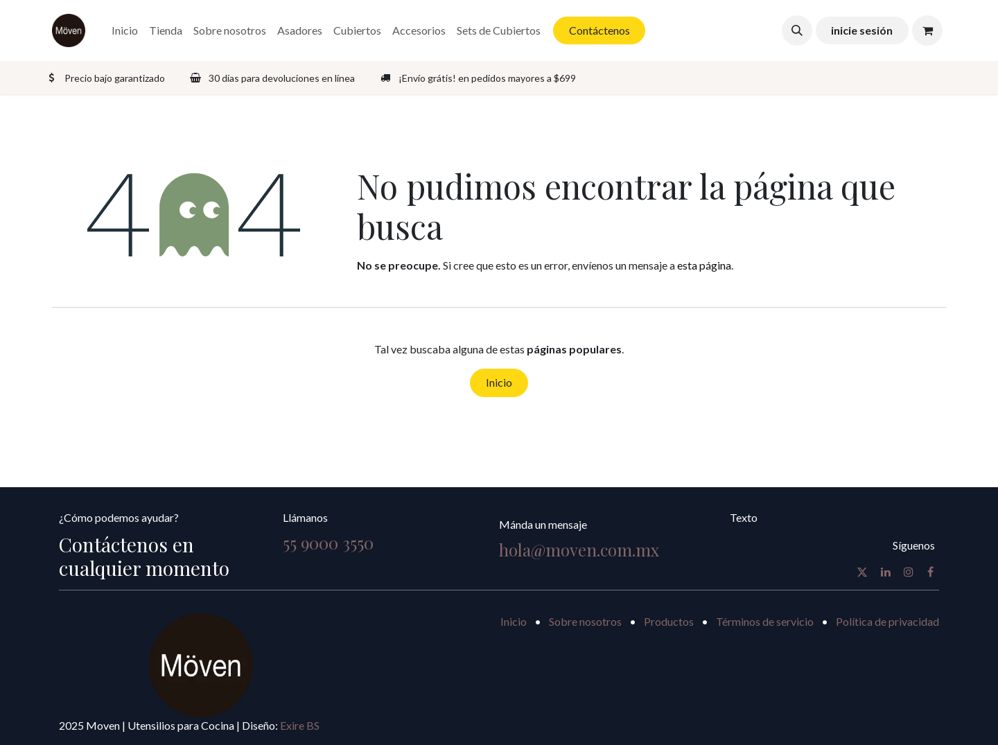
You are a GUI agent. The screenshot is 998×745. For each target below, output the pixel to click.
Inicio (499, 382)
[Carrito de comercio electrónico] (927, 30)
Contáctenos (599, 30)
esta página (704, 265)
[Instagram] (908, 572)
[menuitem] (124, 30)
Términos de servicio (765, 621)
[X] (862, 572)
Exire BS (299, 725)
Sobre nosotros (585, 621)
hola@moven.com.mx (579, 549)
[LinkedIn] (885, 572)
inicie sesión (862, 30)
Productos (669, 621)
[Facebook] (930, 572)
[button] (797, 30)
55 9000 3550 (328, 543)
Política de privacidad (887, 621)
